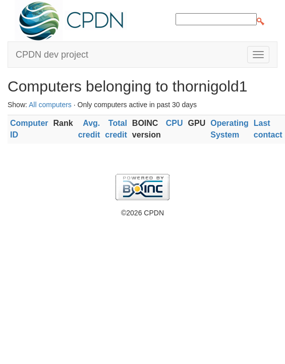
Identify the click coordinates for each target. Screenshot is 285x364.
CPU (174, 123)
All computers (50, 105)
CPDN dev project (52, 55)
